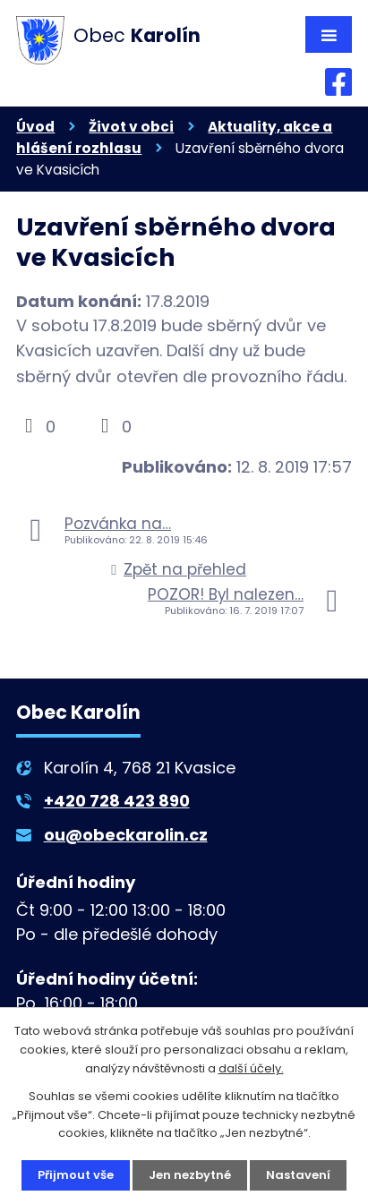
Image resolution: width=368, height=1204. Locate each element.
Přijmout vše (76, 1174)
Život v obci (131, 126)
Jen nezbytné (190, 1174)
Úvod (35, 126)
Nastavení (298, 1174)
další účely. (251, 1068)
